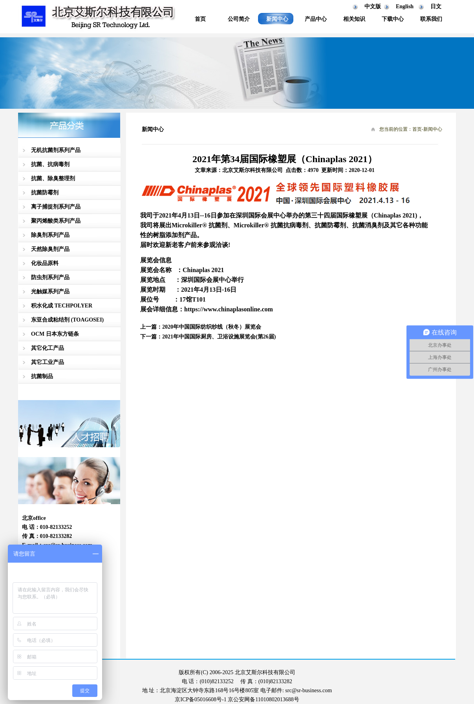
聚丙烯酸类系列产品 (56, 221)
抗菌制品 (42, 376)
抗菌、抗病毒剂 (50, 164)
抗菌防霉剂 (45, 193)
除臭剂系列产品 (50, 235)
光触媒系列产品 (50, 291)
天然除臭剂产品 (50, 249)
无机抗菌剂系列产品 (56, 150)
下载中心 (393, 19)
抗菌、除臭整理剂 (53, 178)
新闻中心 (277, 19)
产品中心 (316, 19)
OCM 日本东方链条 (55, 334)
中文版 (372, 6)
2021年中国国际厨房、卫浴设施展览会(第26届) (219, 337)
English (405, 6)
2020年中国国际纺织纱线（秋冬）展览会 (211, 327)
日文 (435, 6)
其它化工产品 (47, 348)
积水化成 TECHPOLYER (61, 306)
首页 (200, 19)
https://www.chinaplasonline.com (228, 309)
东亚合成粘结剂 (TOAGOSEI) (67, 320)
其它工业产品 (47, 362)
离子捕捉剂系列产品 (56, 207)
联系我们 (431, 19)
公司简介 (239, 19)
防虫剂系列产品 (50, 277)
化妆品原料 (45, 263)
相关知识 (354, 19)
